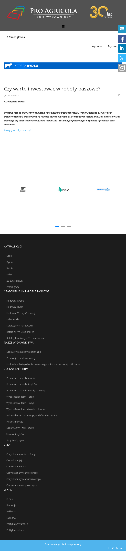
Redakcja (11, 505)
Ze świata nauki (14, 280)
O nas (9, 499)
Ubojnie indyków (15, 434)
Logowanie (97, 46)
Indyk (9, 274)
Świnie (9, 268)
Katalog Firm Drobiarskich (20, 331)
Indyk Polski (12, 319)
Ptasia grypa (13, 286)
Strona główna (15, 37)
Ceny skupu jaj (14, 460)
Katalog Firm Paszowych (19, 325)
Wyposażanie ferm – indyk (20, 402)
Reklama (11, 511)
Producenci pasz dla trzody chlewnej (25, 390)
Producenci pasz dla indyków (21, 384)
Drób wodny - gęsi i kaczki (20, 427)
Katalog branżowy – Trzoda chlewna (25, 338)
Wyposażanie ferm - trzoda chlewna (25, 409)
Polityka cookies (15, 530)
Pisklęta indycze (14, 421)
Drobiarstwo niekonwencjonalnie (23, 351)
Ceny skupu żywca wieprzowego (23, 479)
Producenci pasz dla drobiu (20, 378)
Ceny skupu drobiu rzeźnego (21, 454)
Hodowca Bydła (14, 306)
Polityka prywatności (17, 523)
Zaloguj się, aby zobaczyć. (18, 130)
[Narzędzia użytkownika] (119, 95)
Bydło (9, 262)
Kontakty (11, 517)
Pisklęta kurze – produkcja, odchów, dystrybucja (31, 415)
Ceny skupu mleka (16, 466)
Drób (9, 255)
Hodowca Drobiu (15, 300)
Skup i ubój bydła (15, 440)
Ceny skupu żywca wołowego (22, 472)
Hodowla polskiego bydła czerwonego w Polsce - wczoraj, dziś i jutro (43, 364)
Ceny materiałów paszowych (21, 485)
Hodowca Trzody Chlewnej (20, 313)
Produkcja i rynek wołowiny (20, 358)
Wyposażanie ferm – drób (20, 396)
